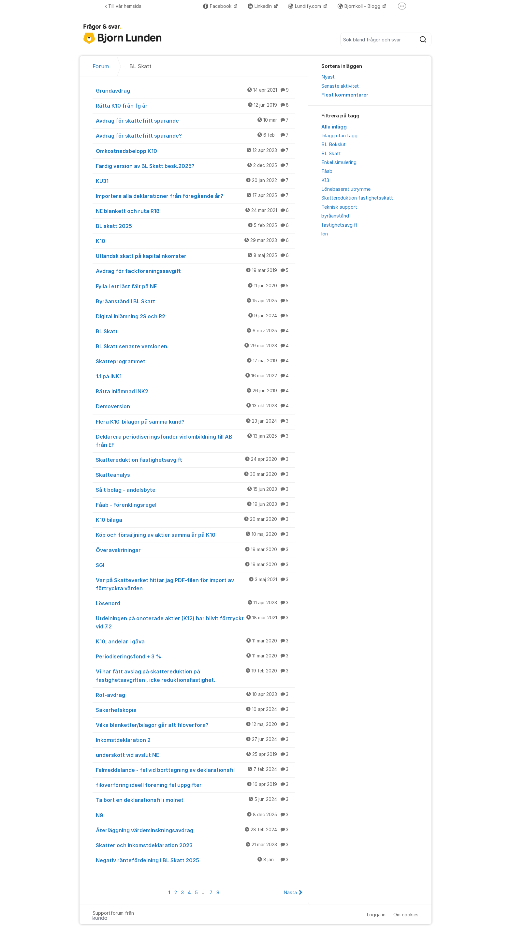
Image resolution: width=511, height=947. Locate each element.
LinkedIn (260, 6)
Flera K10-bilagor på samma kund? (195, 421)
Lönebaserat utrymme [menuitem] (346, 189)
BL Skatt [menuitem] (331, 154)
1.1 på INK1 (195, 376)
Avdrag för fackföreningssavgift (195, 270)
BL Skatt (195, 331)
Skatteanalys (195, 474)
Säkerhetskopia (195, 709)
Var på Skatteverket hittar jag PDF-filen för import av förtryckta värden (195, 584)
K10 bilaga (195, 519)
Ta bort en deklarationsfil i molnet (195, 799)
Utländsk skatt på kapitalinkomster (195, 255)
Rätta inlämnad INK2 (195, 391)
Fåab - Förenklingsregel (195, 504)
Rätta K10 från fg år (195, 105)
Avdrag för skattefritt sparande (195, 120)
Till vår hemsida (123, 6)
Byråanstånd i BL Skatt (195, 301)
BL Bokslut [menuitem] (333, 144)
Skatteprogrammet (195, 361)
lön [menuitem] (324, 234)
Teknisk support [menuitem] (339, 207)
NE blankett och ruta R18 (195, 210)
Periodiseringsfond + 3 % (195, 656)
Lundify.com (305, 6)
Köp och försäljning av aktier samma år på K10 (195, 534)
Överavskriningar (195, 549)
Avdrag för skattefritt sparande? (195, 135)
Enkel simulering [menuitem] (339, 162)
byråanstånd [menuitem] (335, 216)
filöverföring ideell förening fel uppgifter (195, 784)
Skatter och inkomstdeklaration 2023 (195, 845)
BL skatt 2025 (195, 225)
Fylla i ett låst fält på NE (195, 286)
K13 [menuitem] (325, 180)
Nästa (290, 892)
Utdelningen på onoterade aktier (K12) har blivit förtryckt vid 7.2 (195, 622)
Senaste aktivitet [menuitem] (340, 86)
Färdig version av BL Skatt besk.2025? (195, 165)
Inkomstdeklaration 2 (195, 739)
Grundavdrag (195, 90)
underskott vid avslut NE (195, 754)
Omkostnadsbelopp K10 (195, 150)
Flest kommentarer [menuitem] (344, 95)
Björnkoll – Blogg (360, 6)
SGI (195, 564)
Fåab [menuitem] (326, 171)
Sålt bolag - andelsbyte (195, 489)
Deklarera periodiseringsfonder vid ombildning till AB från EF (195, 440)
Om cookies (405, 914)
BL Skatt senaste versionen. (195, 346)
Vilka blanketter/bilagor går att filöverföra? (195, 724)
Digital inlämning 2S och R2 (195, 316)
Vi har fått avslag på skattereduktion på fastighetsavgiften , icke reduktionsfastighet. (195, 675)
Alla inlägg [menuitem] (334, 127)
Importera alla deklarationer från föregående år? (195, 195)
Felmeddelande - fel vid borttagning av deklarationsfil (195, 769)
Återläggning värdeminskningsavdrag (195, 830)
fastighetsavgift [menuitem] (339, 225)
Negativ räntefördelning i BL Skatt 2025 (195, 860)
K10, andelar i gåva (195, 641)
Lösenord (195, 603)
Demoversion (195, 406)
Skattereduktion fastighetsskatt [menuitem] (357, 198)
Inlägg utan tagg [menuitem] (339, 136)
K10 (195, 240)
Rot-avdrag (195, 694)
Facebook (218, 6)
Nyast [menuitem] (328, 77)
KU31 (195, 180)
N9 (195, 815)
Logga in (376, 914)
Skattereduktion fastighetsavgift (195, 459)
